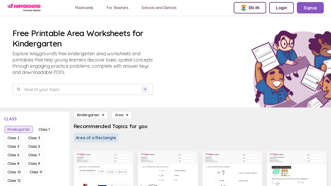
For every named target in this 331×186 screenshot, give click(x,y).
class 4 (13, 146)
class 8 (13, 163)
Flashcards (84, 7)
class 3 (34, 138)
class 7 (34, 155)
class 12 (14, 180)
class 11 (36, 172)
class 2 (13, 138)
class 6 (13, 155)
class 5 (34, 146)
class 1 (44, 129)
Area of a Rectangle (96, 137)
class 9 (34, 163)
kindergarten (18, 129)
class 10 (14, 172)
